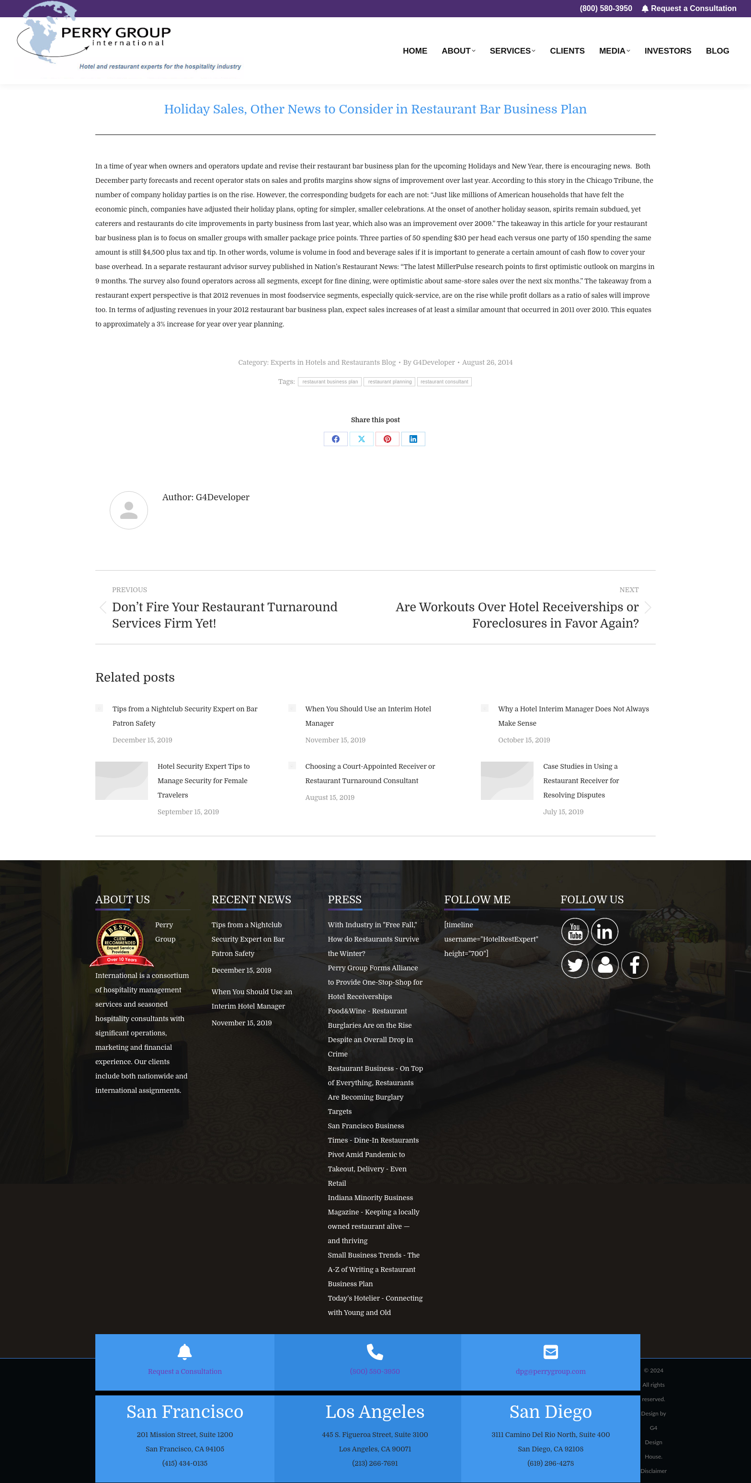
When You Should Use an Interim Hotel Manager (369, 716)
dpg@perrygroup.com (551, 1371)
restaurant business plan (329, 381)
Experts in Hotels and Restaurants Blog (333, 362)
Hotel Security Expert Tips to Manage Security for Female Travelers (204, 781)
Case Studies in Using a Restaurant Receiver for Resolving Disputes (581, 781)
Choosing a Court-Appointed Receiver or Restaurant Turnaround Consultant (370, 774)
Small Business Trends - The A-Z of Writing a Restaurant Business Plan (374, 1269)
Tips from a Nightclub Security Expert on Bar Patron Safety (185, 716)
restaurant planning (389, 381)
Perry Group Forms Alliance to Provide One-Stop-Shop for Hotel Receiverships (375, 982)
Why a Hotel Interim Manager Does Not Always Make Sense (573, 716)
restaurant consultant (444, 381)
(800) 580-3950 (375, 1371)
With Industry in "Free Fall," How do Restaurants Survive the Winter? (374, 939)
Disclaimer (653, 1470)
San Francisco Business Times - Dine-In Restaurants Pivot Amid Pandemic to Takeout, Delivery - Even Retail (373, 1154)
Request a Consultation (185, 1371)
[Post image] (99, 708)
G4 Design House (653, 1442)
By (429, 362)
